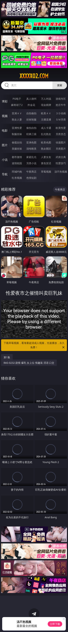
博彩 (5, 101)
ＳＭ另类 (61, 119)
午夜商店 (31, 171)
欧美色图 (46, 142)
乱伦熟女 (46, 134)
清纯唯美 (31, 148)
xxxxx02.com (34, 76)
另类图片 (61, 148)
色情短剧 (31, 178)
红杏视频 (17, 178)
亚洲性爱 (17, 128)
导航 (5, 174)
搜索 (59, 85)
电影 (5, 130)
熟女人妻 (17, 119)
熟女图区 (46, 148)
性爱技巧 (61, 163)
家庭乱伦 (31, 157)
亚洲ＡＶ (17, 113)
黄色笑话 (46, 163)
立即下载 (55, 624)
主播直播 (46, 119)
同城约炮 (17, 171)
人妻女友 (46, 157)
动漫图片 (61, 142)
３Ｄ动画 (61, 113)
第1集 (7, 357)
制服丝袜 (17, 134)
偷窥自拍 (17, 142)
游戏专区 (61, 98)
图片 (5, 145)
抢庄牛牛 (61, 105)
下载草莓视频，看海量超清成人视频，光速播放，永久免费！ (34, 345)
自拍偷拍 (31, 113)
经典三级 (31, 134)
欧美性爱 (61, 128)
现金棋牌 (46, 105)
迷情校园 (17, 163)
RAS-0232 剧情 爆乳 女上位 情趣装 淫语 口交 (29, 362)
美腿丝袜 (17, 148)
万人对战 (46, 98)
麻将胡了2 (17, 105)
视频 (5, 116)
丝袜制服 (31, 119)
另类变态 (61, 134)
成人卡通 (46, 128)
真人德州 (31, 98)
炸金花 (31, 105)
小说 (5, 160)
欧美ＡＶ (46, 113)
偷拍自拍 (31, 128)
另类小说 (31, 163)
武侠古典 (61, 157)
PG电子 (17, 98)
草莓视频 (46, 171)
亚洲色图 (31, 142)
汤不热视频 (60, 171)
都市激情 (17, 157)
